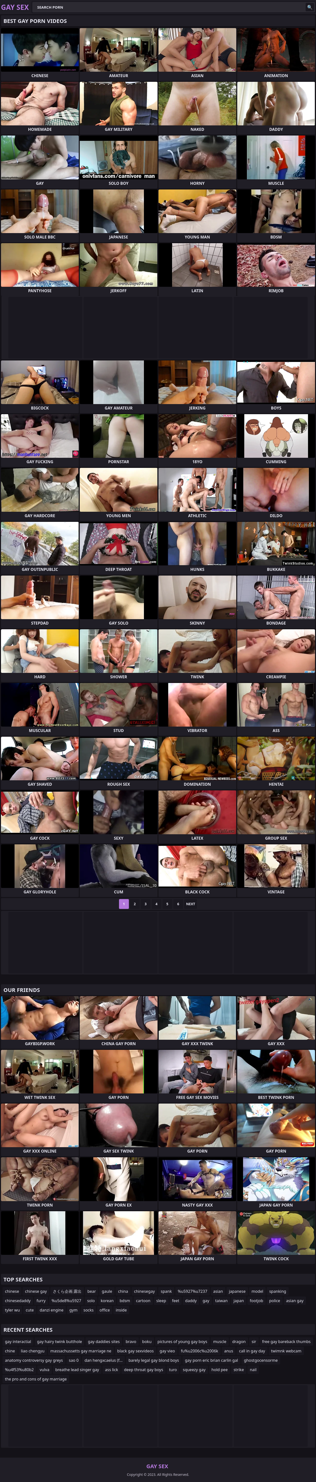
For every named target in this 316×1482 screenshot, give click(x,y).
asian (218, 1291)
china (123, 1291)
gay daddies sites (104, 1341)
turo (173, 1369)
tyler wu (12, 1310)
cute (30, 1310)
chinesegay (144, 1291)
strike (239, 1369)
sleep (161, 1300)
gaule (107, 1291)
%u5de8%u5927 (66, 1300)
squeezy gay (194, 1369)
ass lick (111, 1369)
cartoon (143, 1300)
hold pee (220, 1369)
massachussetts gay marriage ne (80, 1351)
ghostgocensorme (261, 1360)
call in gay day (252, 1351)
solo (91, 1300)
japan (239, 1300)
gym (73, 1310)
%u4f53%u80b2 (19, 1369)
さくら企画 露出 (67, 1291)
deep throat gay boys (143, 1369)
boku (147, 1341)
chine (10, 1351)
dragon (239, 1341)
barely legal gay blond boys (153, 1360)
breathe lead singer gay (77, 1369)
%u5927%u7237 (192, 1291)
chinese (12, 1291)
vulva (44, 1369)
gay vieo (167, 1351)
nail (253, 1369)
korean (107, 1300)
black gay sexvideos (135, 1351)
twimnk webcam (286, 1351)
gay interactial (18, 1341)
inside (121, 1310)
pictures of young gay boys (182, 1341)
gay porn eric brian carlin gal (211, 1360)
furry (41, 1300)
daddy (191, 1300)
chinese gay (36, 1291)
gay (206, 1300)
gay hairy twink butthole (59, 1341)
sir (254, 1341)
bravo (131, 1341)
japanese (237, 1291)
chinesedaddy (18, 1300)
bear (91, 1291)
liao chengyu (32, 1351)
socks (88, 1310)
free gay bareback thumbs (286, 1341)
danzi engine (51, 1310)
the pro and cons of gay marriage (36, 1379)
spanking (277, 1291)
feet (175, 1300)
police (274, 1300)
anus (228, 1351)
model (257, 1291)
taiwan (221, 1300)
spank (166, 1291)
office (104, 1310)
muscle (219, 1341)
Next (190, 904)
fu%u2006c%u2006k (199, 1351)
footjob (256, 1300)
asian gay (295, 1300)
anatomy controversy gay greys (34, 1360)
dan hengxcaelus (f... (103, 1360)
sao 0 (74, 1360)
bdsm (124, 1300)
